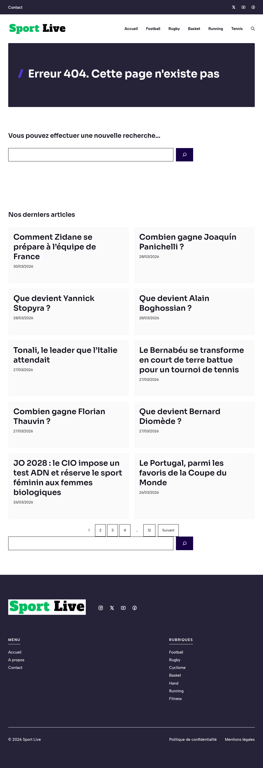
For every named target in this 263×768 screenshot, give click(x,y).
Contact (15, 7)
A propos (16, 660)
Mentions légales (240, 739)
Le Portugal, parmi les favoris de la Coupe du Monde (183, 473)
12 (149, 530)
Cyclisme (177, 667)
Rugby (174, 28)
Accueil (131, 28)
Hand (174, 683)
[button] (251, 29)
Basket (194, 28)
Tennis (237, 28)
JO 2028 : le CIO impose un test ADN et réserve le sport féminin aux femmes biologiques (67, 477)
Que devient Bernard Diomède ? (179, 416)
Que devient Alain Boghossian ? (174, 303)
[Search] (184, 154)
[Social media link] (233, 7)
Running (215, 28)
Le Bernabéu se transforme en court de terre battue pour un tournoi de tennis (191, 360)
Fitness (175, 698)
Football (153, 28)
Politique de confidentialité (193, 739)
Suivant (168, 530)
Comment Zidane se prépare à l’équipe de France (54, 246)
